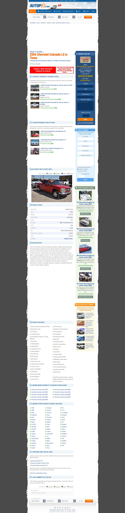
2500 (33, 410)
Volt (63, 445)
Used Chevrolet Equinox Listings (85, 237)
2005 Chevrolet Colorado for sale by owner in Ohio (56, 85)
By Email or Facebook (82, 169)
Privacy (69, 509)
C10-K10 (34, 424)
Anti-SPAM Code (85, 174)
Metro (48, 440)
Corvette (49, 412)
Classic (33, 445)
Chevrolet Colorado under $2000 (40, 392)
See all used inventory (86, 68)
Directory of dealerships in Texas (39, 473)
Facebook (50, 173)
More (93, 11)
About (62, 509)
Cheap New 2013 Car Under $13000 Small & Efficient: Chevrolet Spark (90, 338)
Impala (48, 429)
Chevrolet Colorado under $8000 (62, 394)
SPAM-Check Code (85, 112)
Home (32, 11)
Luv (48, 436)
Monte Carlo (50, 443)
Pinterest (71, 173)
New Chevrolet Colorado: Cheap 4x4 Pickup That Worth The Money (89, 330)
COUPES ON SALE (85, 268)
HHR (48, 426)
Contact (73, 509)
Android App (52, 509)
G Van (48, 424)
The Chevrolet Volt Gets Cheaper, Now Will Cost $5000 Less (90, 315)
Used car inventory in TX (37, 460)
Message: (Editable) (85, 99)
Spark (63, 419)
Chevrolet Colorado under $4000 (40, 397)
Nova (48, 445)
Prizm (48, 447)
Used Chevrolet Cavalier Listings (85, 210)
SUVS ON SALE (85, 240)
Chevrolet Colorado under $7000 (62, 392)
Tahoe (63, 429)
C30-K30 (34, 429)
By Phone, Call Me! (82, 171)
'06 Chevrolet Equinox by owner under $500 (85, 229)
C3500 (33, 431)
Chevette (34, 443)
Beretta (33, 419)
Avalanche (34, 414)
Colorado (49, 407)
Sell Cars (57, 11)
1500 (33, 407)
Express (49, 421)
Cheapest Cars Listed (44, 11)
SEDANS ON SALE (85, 214)
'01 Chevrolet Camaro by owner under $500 (85, 284)
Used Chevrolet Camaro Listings (85, 293)
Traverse (64, 436)
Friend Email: (85, 150)
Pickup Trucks (68, 238)
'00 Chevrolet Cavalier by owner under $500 (85, 203)
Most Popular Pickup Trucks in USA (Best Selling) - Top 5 (90, 345)
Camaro (34, 433)
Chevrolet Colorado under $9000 (62, 397)
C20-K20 (34, 426)
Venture (64, 443)
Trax (63, 438)
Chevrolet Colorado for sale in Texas (40, 463)
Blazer (33, 421)
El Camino (49, 417)
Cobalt (33, 447)
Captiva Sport (35, 438)
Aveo (33, 417)
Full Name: (85, 83)
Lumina (48, 431)
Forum (86, 11)
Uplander (64, 440)
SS (62, 421)
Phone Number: (85, 94)
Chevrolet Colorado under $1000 (40, 389)
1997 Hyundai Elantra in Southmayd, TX (53, 131)
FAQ (65, 509)
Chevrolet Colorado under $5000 (40, 399)
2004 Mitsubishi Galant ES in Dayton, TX (53, 139)
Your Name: (85, 136)
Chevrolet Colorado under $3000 (40, 394)
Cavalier (34, 440)
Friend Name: (85, 146)
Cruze (48, 414)
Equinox (49, 419)
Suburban (64, 426)
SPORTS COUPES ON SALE (85, 296)
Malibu (48, 438)
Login (94, 2)
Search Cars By (68, 11)
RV (62, 407)
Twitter (64, 173)
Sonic (63, 417)
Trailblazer (64, 433)
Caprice (33, 436)
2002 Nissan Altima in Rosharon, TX (52, 148)
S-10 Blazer (65, 412)
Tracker (64, 431)
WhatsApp (57, 173)
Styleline (64, 424)
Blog (78, 11)
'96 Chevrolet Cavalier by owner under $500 (85, 256)
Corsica (49, 410)
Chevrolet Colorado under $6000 (62, 389)
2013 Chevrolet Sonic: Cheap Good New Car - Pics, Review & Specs (90, 323)
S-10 (63, 410)
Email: (85, 89)
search (88, 17)
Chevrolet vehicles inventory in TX (39, 465)
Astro (33, 412)
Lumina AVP (50, 433)
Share (90, 2)
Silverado (64, 414)
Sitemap (58, 509)
